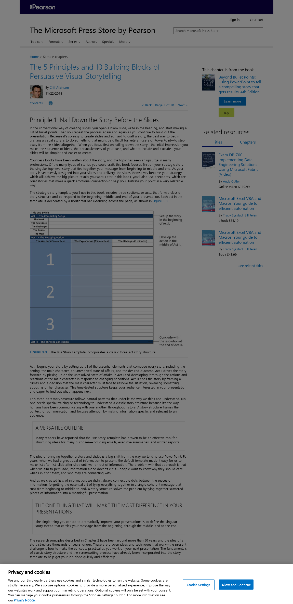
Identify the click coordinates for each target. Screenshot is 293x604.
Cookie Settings (198, 589)
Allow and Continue (236, 589)
